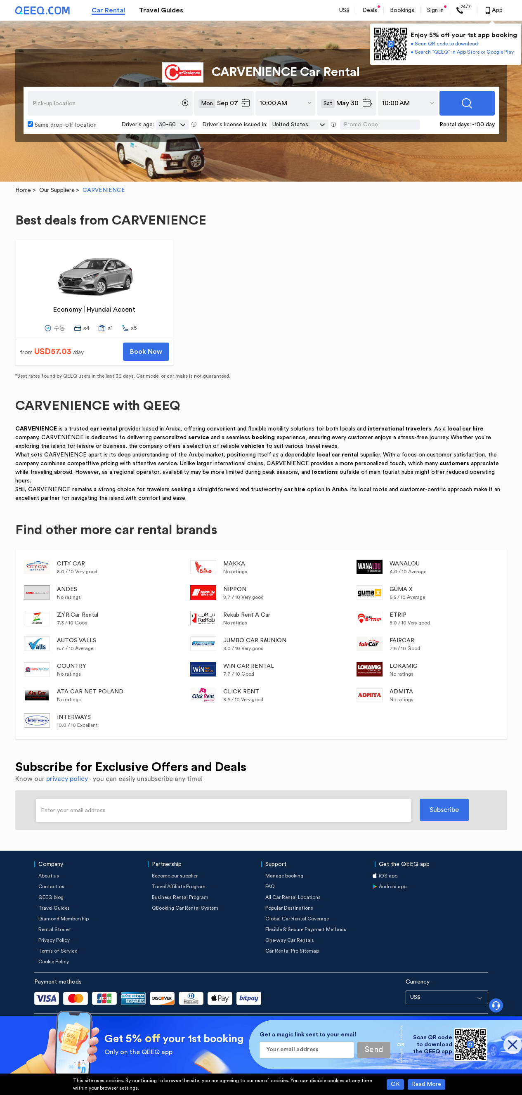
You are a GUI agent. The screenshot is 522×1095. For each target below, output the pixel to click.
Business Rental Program (180, 897)
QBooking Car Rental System (185, 908)
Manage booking (284, 875)
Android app (392, 886)
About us (48, 875)
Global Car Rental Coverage (297, 918)
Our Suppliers (56, 190)
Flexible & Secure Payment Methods (305, 929)
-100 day (483, 125)
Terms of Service (57, 950)
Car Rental (108, 10)
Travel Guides (161, 10)
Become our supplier (175, 875)
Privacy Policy (54, 940)
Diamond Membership (63, 918)
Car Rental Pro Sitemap (292, 950)
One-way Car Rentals (289, 940)
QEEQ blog (51, 897)
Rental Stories (54, 929)
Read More (426, 1084)
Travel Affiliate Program (178, 886)
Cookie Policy (53, 961)
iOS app (388, 875)
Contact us (51, 886)
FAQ (270, 886)
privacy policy (67, 779)
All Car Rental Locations (293, 897)
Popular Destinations (289, 908)
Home (23, 190)
